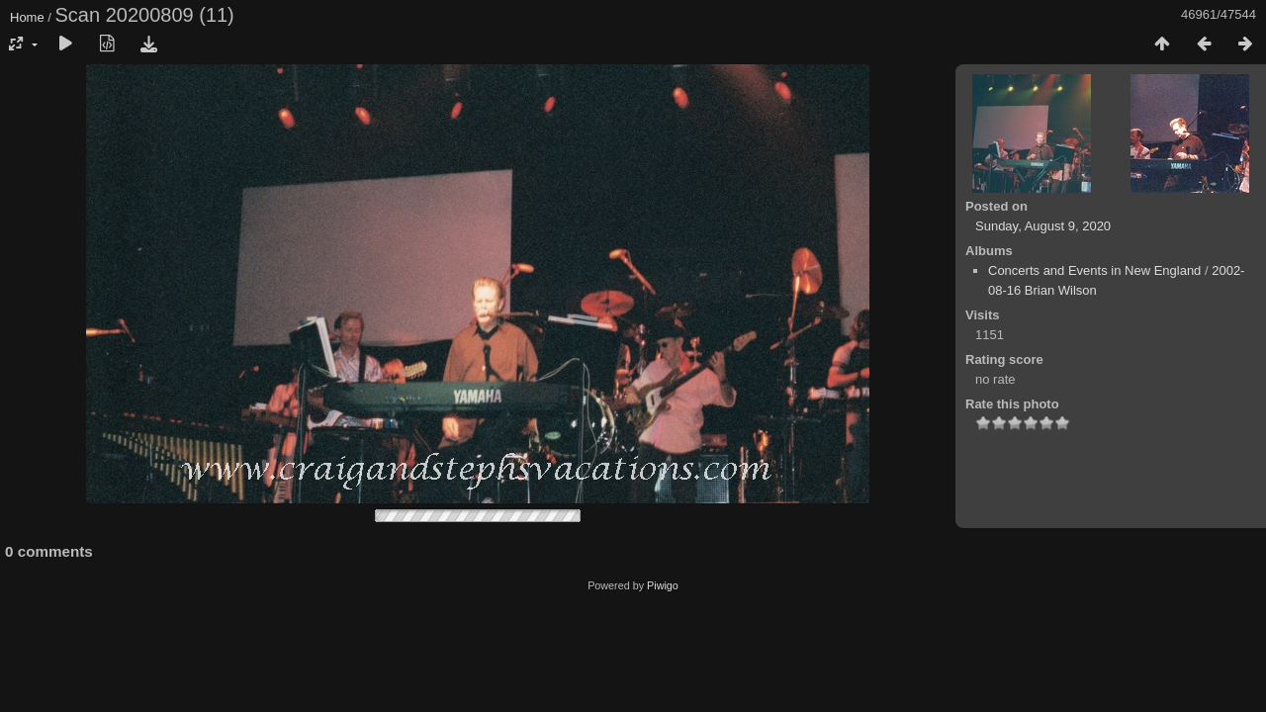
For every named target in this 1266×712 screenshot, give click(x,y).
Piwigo (662, 585)
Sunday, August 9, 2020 (1043, 226)
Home (27, 17)
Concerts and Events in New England (1094, 270)
